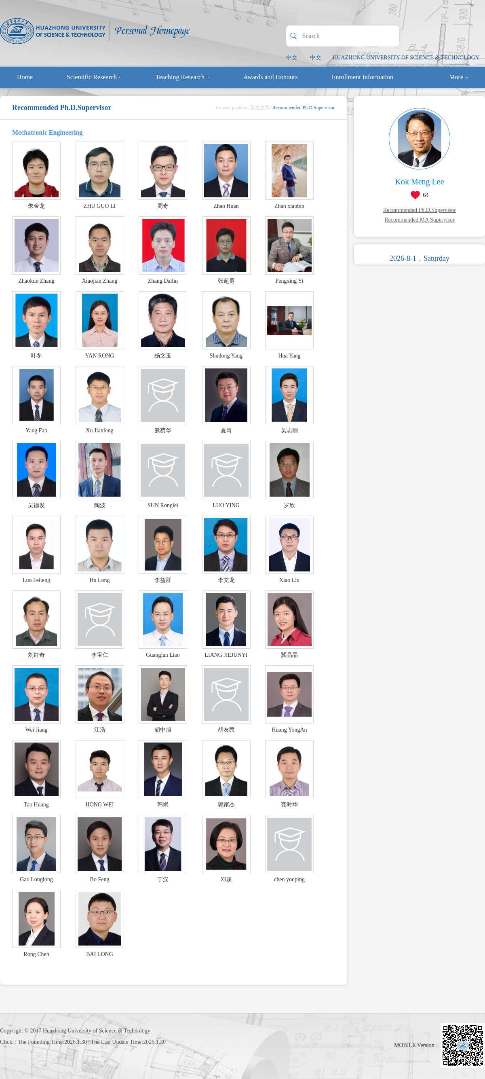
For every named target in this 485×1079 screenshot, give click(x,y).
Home (25, 77)
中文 (291, 58)
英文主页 (260, 107)
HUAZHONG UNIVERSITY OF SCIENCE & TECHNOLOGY (406, 58)
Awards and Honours (270, 77)
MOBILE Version (414, 1045)
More (458, 77)
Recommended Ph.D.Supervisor (419, 210)
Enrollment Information (362, 77)
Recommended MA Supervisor (419, 220)
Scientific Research (94, 77)
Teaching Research (182, 77)
